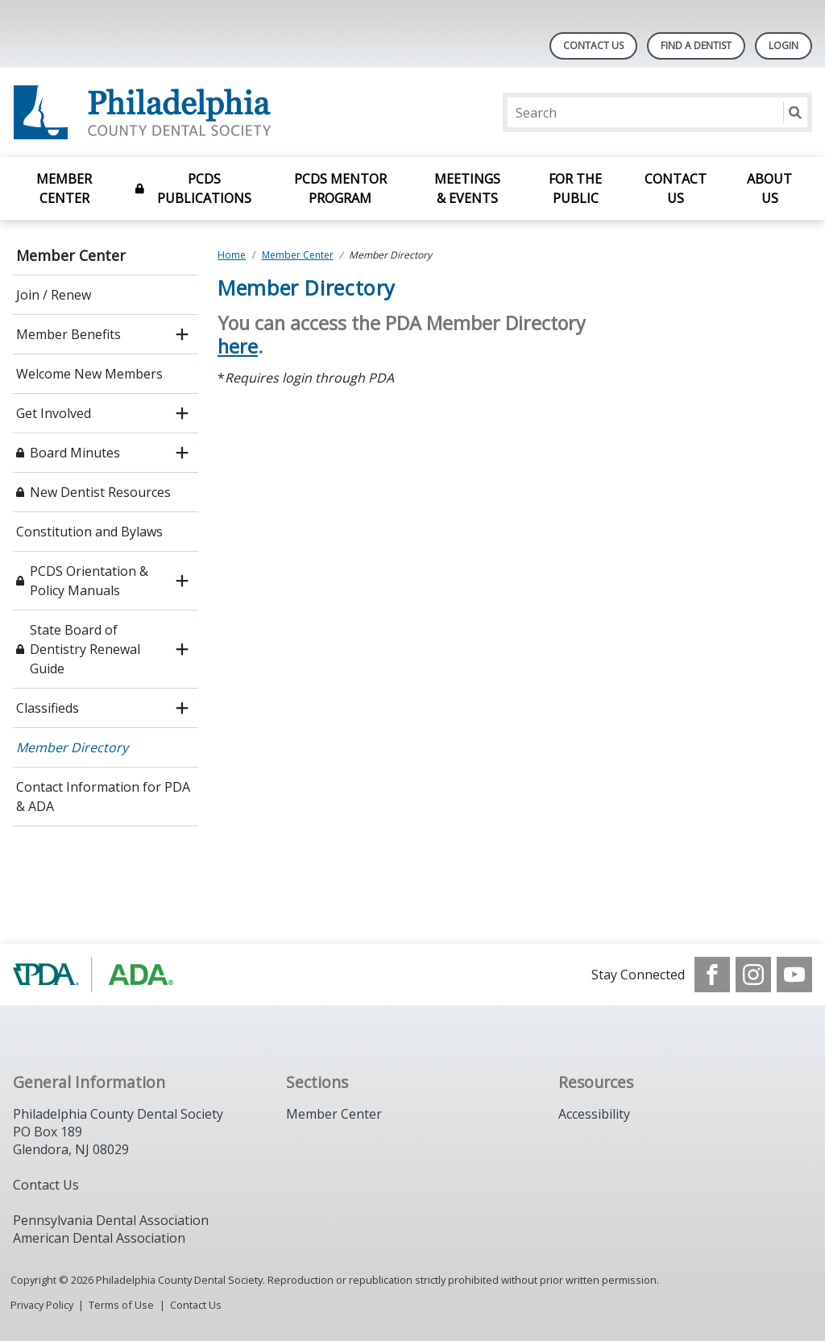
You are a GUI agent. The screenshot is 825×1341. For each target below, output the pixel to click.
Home (232, 255)
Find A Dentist (696, 45)
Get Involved (53, 413)
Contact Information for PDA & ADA (103, 796)
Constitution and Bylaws (89, 531)
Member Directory (72, 747)
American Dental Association (99, 1238)
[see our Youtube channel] (794, 974)
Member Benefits (68, 334)
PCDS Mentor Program (340, 188)
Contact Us (593, 45)
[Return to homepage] (221, 112)
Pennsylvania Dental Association (111, 1220)
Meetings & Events (467, 188)
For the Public (575, 188)
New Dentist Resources (100, 492)
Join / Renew (53, 295)
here (238, 346)
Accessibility (594, 1114)
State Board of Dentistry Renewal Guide (85, 649)
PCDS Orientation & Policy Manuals (89, 580)
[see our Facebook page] (712, 974)
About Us (769, 188)
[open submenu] (182, 334)
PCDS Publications (204, 188)
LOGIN (783, 45)
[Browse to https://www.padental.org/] (94, 974)
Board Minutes (75, 452)
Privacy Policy (41, 1305)
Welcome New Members (89, 374)
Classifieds (47, 708)
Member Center (64, 188)
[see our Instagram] (753, 974)
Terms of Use (121, 1305)
